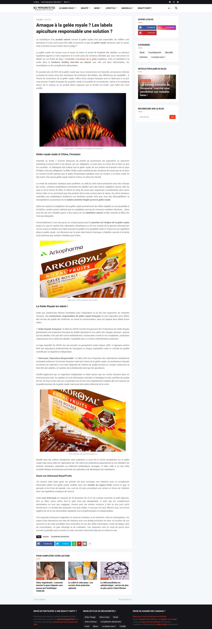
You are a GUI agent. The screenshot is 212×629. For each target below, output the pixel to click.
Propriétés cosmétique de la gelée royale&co (86, 59)
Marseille (127, 8)
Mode (97, 8)
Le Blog (36, 2)
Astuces (47, 20)
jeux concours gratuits (151, 622)
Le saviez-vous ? (158, 57)
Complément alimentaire (60, 537)
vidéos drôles (161, 624)
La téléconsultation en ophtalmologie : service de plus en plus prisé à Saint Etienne (114, 585)
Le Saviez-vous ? (67, 8)
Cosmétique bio (154, 52)
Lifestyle (110, 8)
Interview (143, 57)
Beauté (84, 8)
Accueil (39, 20)
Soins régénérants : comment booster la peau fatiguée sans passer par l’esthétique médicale (49, 586)
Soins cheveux (91, 622)
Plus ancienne (124, 599)
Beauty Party (144, 8)
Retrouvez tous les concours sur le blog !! (150, 616)
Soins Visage (90, 617)
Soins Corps (104, 617)
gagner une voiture (148, 619)
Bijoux (95, 626)
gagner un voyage (168, 619)
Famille (123, 626)
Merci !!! (66, 2)
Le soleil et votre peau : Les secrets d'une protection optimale (80, 585)
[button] (169, 8)
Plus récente (40, 599)
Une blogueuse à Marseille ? (51, 2)
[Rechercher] (153, 117)
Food (87, 626)
